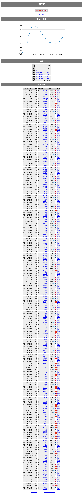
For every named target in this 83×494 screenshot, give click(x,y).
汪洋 (44, 375)
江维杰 (45, 130)
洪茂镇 (45, 128)
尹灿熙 (45, 289)
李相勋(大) (46, 447)
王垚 (44, 425)
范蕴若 (45, 210)
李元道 (45, 242)
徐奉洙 (45, 253)
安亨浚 (45, 152)
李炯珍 (45, 137)
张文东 (45, 410)
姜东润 (45, 100)
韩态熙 (45, 160)
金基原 (45, 118)
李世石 (45, 102)
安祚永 (45, 148)
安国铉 (45, 227)
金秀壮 (45, 399)
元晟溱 (45, 234)
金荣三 (45, 361)
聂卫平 (45, 406)
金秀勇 (45, 135)
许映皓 (45, 225)
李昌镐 (45, 139)
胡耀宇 (45, 103)
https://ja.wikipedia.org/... (42, 76)
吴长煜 (45, 141)
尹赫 (44, 476)
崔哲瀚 (45, 440)
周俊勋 (45, 358)
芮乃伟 (45, 485)
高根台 (45, 131)
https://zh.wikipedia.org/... (43, 72)
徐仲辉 (45, 113)
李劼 (44, 412)
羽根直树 (45, 333)
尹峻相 (45, 92)
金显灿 (45, 146)
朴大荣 (45, 193)
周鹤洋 (45, 395)
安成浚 (45, 262)
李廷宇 (45, 343)
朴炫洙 (45, 122)
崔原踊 (45, 479)
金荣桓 (45, 376)
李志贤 (45, 90)
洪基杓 (45, 173)
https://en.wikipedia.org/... (43, 78)
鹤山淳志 (45, 275)
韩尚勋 (45, 174)
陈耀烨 (45, 433)
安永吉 (45, 481)
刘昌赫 (45, 318)
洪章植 (45, 264)
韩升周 (45, 184)
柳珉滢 (45, 191)
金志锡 (45, 326)
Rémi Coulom (34, 492)
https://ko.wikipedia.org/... (43, 74)
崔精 (44, 96)
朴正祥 (45, 246)
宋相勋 (45, 109)
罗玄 (44, 154)
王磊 (44, 367)
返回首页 (41, 15)
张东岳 (45, 404)
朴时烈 (45, 124)
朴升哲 (45, 470)
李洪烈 (45, 459)
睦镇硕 (45, 223)
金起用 (45, 232)
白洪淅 (45, 266)
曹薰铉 (45, 294)
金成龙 (45, 434)
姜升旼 (45, 150)
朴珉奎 (45, 169)
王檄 (44, 332)
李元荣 (45, 111)
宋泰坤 (45, 378)
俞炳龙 (45, 143)
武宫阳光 (45, 98)
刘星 (44, 423)
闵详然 (45, 158)
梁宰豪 (45, 449)
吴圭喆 (45, 371)
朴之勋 (45, 337)
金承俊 (45, 290)
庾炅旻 (45, 464)
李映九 (45, 240)
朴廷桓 (45, 216)
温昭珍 (45, 360)
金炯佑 (45, 204)
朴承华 (45, 165)
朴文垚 (45, 270)
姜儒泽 (45, 212)
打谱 (58, 90)
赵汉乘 (45, 94)
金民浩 (45, 107)
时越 (44, 391)
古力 (44, 369)
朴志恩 (45, 231)
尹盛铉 (45, 304)
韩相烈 (45, 487)
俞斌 (44, 363)
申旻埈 (45, 156)
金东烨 (45, 298)
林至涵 (45, 393)
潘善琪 (45, 461)
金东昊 (45, 117)
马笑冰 (45, 388)
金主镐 (45, 236)
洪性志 (45, 115)
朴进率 (45, 188)
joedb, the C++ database (49, 492)
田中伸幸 (45, 145)
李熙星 (45, 208)
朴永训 (45, 217)
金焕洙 (45, 444)
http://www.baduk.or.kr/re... (43, 70)
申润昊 (45, 195)
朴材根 (45, 126)
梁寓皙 (45, 206)
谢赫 (44, 302)
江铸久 (45, 466)
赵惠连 (45, 474)
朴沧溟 (45, 167)
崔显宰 (45, 105)
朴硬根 (45, 120)
